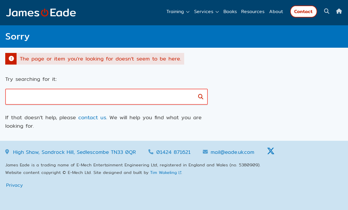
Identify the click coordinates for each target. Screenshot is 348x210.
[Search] (201, 96)
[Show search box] (326, 11)
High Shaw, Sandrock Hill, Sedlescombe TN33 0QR (74, 152)
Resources (252, 11)
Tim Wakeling (163, 172)
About (276, 11)
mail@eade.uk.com (232, 152)
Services (203, 11)
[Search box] (86, 96)
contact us (92, 117)
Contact (303, 11)
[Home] (339, 11)
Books (230, 11)
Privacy (14, 185)
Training (175, 11)
